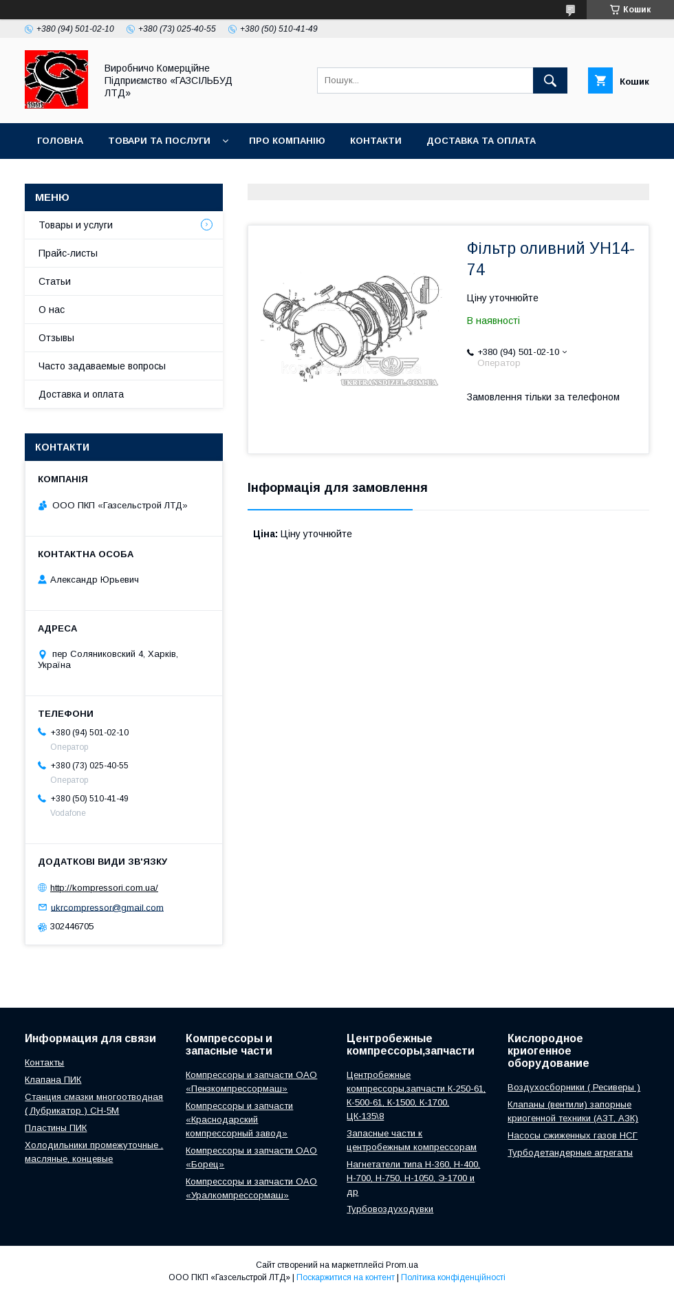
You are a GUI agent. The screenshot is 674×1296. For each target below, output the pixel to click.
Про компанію (287, 141)
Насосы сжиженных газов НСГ (573, 1135)
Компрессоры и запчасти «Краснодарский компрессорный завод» (239, 1119)
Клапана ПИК (53, 1079)
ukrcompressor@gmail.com (107, 907)
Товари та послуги (159, 141)
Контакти (376, 141)
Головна (60, 141)
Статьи (55, 281)
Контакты (44, 1062)
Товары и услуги (76, 224)
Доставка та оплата (481, 141)
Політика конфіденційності (453, 1277)
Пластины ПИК (56, 1128)
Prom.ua (402, 1265)
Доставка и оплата (81, 394)
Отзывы (56, 337)
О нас (52, 309)
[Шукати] (550, 80)
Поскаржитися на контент (345, 1277)
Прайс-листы (68, 253)
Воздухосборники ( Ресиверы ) (574, 1087)
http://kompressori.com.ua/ (104, 888)
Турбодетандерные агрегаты (570, 1152)
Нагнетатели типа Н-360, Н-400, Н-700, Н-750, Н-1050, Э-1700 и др (413, 1178)
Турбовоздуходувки (390, 1209)
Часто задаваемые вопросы (102, 365)
